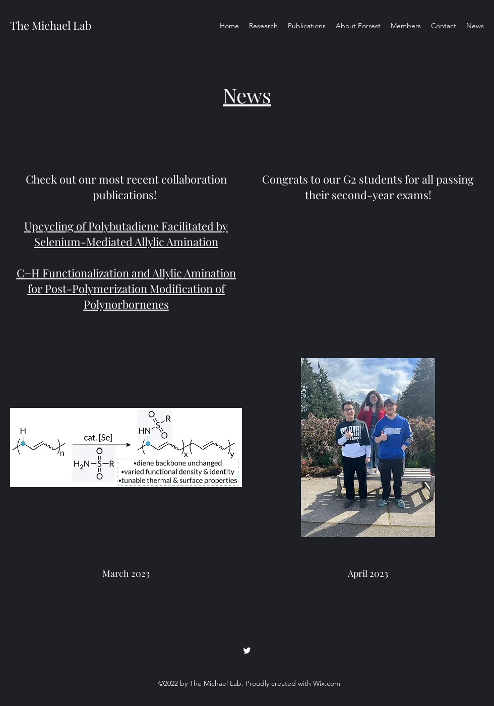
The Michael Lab (50, 25)
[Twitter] (247, 650)
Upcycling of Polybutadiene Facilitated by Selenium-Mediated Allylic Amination (126, 233)
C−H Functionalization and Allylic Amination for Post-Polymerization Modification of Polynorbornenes (126, 288)
